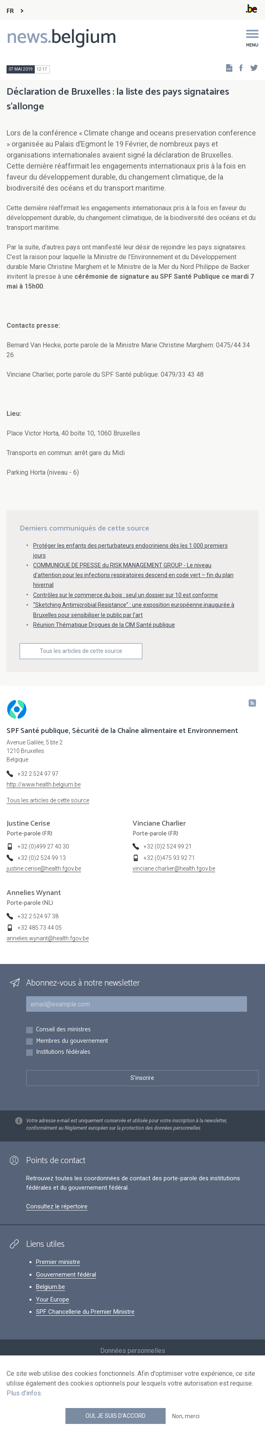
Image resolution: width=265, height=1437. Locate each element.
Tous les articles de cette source (81, 651)
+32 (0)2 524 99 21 (168, 846)
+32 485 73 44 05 (40, 927)
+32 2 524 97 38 (38, 916)
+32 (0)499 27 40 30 (43, 846)
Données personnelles (132, 1351)
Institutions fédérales (63, 1052)
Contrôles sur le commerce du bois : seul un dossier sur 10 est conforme (125, 595)
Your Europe (52, 1299)
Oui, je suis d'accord (115, 1416)
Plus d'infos (24, 1393)
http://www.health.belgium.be (44, 784)
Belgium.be (50, 1286)
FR (10, 11)
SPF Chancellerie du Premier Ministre (85, 1311)
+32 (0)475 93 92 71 (169, 858)
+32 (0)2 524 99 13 (42, 858)
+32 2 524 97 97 (38, 774)
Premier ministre (58, 1262)
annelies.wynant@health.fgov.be (48, 938)
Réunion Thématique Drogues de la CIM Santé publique (104, 625)
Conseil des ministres (63, 1030)
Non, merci (186, 1416)
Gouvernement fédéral (66, 1274)
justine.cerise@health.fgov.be (44, 868)
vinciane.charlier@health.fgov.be (173, 868)
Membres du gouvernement (72, 1041)
